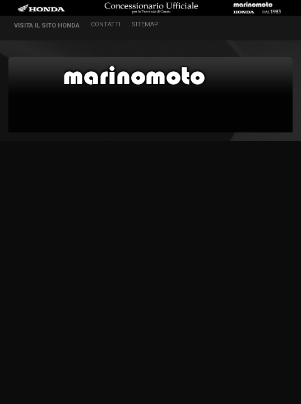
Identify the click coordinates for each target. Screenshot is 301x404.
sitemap (145, 24)
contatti (106, 24)
